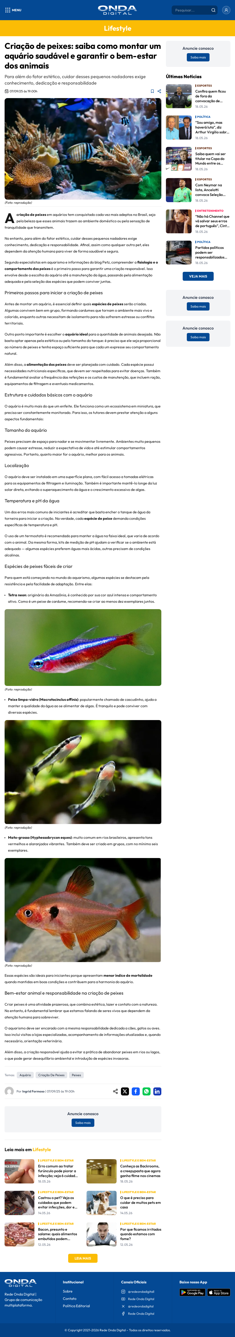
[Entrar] (226, 10)
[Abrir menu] (13, 10)
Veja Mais (198, 276)
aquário (25, 1075)
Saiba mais (83, 1123)
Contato (69, 1298)
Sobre (68, 1291)
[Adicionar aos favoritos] (152, 91)
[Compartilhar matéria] (159, 91)
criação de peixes (51, 1075)
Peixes (76, 1075)
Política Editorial (76, 1306)
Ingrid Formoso (33, 1091)
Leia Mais (83, 1258)
